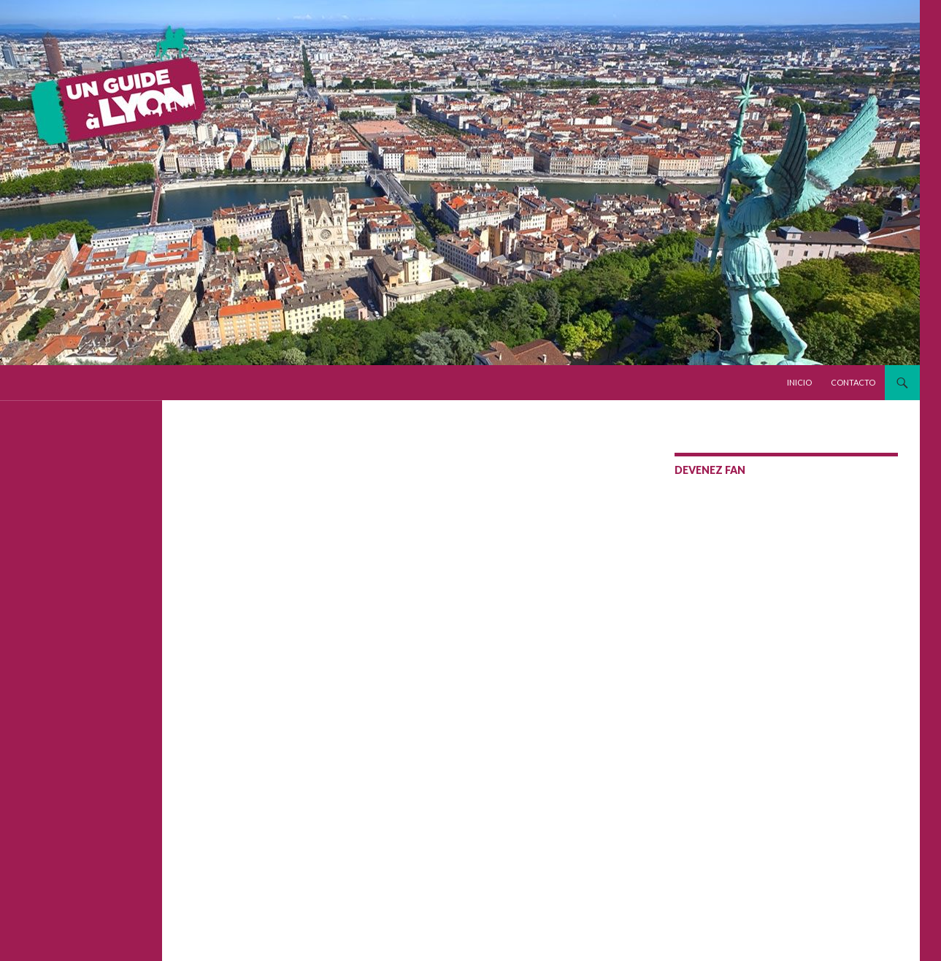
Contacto (853, 382)
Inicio (799, 382)
